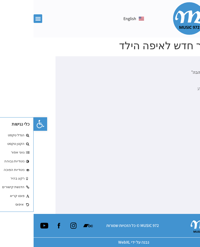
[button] (7, 124)
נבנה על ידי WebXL (100, 242)
